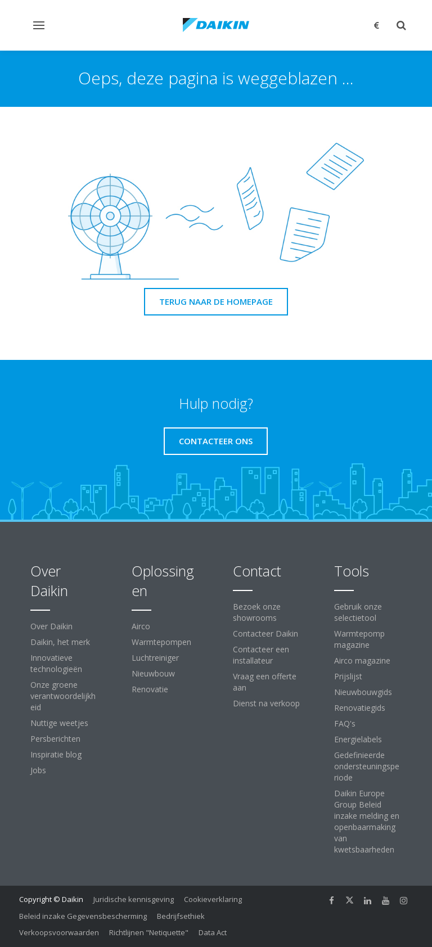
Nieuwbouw (153, 673)
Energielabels (358, 739)
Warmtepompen (161, 642)
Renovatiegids (359, 707)
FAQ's (345, 723)
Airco (141, 626)
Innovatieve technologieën (56, 663)
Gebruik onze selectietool (358, 612)
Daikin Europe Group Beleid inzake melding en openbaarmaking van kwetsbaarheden (366, 821)
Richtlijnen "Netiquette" (148, 932)
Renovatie (150, 689)
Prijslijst (348, 676)
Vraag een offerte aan (264, 682)
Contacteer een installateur (261, 655)
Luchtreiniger (155, 657)
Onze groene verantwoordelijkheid (63, 695)
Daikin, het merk (60, 642)
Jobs (38, 770)
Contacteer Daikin (265, 633)
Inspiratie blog (56, 754)
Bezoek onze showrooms (257, 612)
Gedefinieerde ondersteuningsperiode (366, 766)
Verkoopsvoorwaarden (59, 932)
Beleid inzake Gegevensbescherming (83, 916)
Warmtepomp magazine (359, 639)
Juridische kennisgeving (133, 899)
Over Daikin (51, 626)
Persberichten (55, 738)
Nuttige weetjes (59, 723)
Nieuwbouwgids (363, 692)
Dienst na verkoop (266, 703)
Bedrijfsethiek (181, 916)
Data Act (213, 932)
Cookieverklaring (213, 899)
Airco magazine (362, 660)
